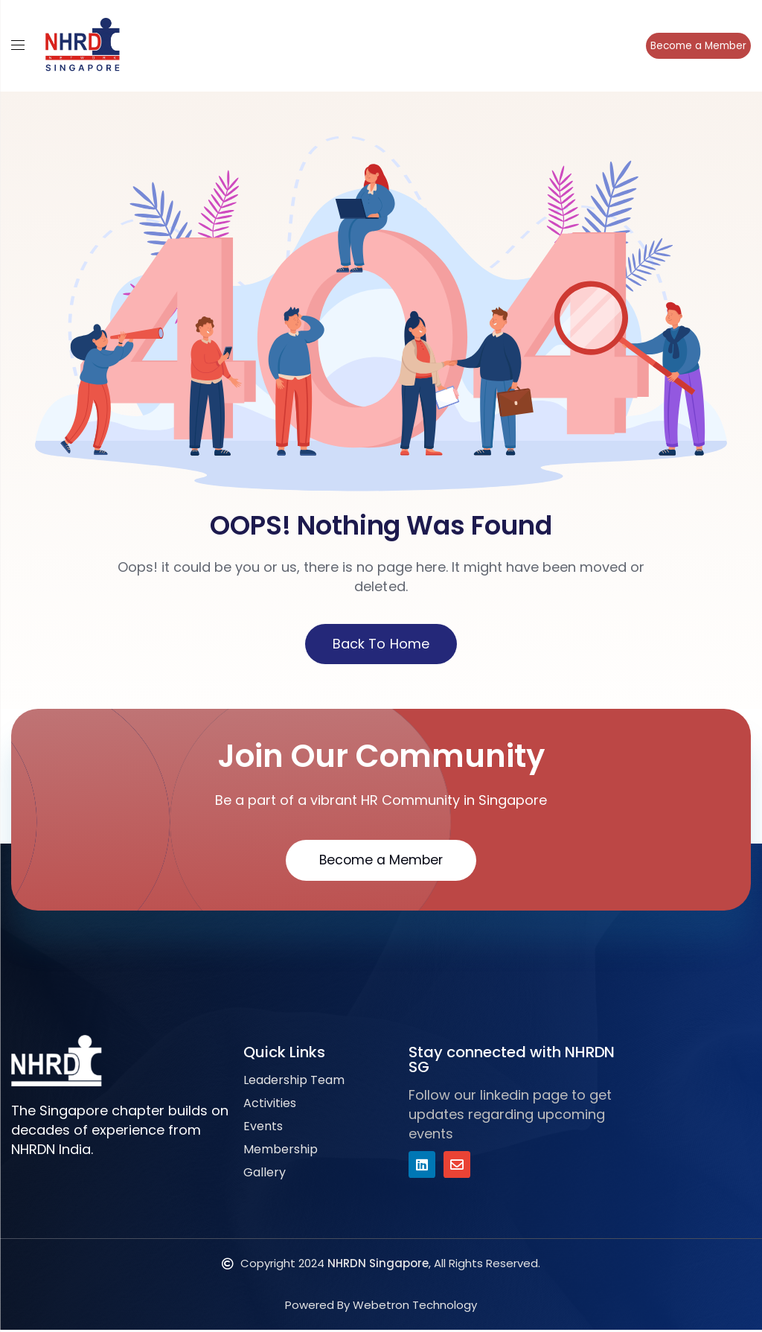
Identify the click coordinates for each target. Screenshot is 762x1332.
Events (263, 1128)
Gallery (264, 1174)
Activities (269, 1105)
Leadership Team (294, 1082)
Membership (280, 1151)
